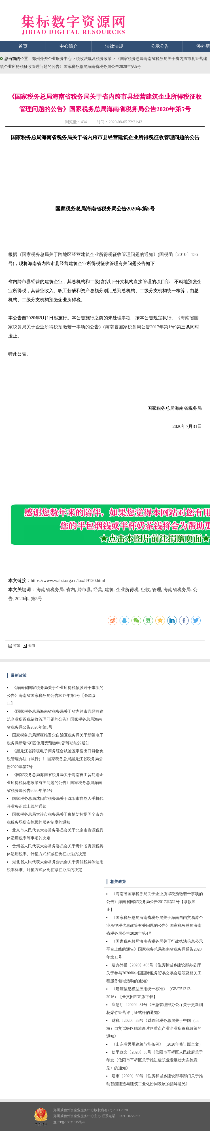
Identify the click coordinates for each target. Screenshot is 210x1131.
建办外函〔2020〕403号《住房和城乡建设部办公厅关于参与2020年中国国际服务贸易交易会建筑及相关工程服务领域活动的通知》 (153, 973)
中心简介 (69, 46)
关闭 (29, 646)
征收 (145, 589)
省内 (70, 589)
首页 (22, 46)
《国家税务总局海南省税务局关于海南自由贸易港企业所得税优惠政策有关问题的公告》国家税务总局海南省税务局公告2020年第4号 (55, 783)
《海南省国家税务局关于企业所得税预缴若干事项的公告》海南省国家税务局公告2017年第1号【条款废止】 (55, 696)
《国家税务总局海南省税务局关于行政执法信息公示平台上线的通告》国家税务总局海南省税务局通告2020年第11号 (154, 949)
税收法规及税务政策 (94, 59)
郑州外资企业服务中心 (52, 59)
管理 (156, 589)
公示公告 (160, 46)
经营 (97, 589)
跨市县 (84, 589)
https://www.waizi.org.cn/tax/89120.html (68, 580)
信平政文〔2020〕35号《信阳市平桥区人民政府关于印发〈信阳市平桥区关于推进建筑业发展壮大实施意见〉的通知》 (154, 1060)
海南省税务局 (50, 589)
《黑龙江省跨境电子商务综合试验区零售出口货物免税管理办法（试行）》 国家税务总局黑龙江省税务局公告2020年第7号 (55, 759)
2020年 (22, 598)
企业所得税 (127, 589)
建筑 (109, 589)
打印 (14, 646)
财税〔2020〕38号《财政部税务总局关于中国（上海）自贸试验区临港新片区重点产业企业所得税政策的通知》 (153, 1028)
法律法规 (114, 46)
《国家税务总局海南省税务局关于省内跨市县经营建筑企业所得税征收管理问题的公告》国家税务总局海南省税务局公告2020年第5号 (55, 719)
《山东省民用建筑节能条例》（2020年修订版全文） (157, 1044)
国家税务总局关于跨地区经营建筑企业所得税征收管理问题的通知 (87, 254)
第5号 (36, 598)
